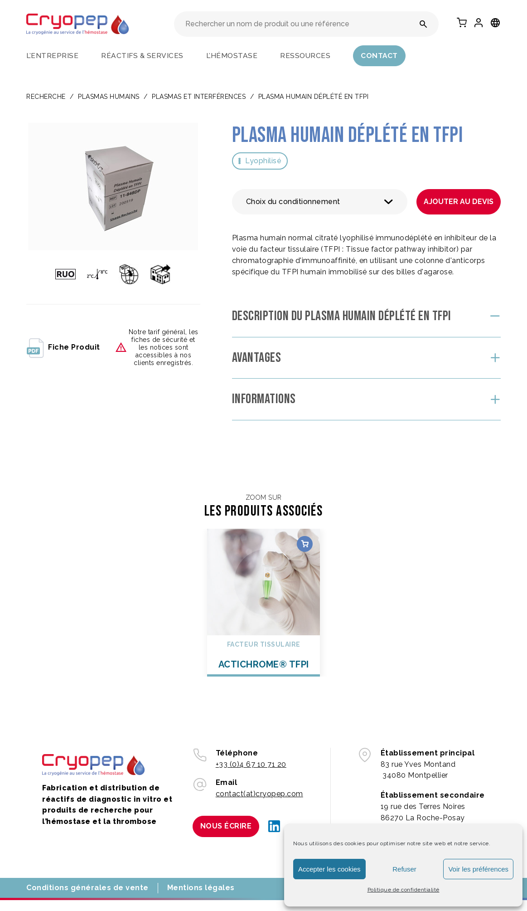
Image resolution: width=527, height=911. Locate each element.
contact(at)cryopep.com (259, 793)
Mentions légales (201, 887)
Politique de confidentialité (403, 890)
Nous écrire (226, 826)
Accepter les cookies (329, 869)
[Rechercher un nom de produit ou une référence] (423, 24)
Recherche (46, 96)
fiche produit (63, 347)
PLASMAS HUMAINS (109, 96)
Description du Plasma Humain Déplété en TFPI (341, 316)
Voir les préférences (478, 869)
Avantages (256, 358)
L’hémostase (232, 55)
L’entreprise (52, 55)
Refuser (404, 869)
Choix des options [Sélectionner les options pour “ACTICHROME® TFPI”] (305, 544)
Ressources (305, 55)
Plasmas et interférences (199, 96)
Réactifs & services (142, 55)
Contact (379, 55)
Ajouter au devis (458, 201)
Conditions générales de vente (87, 887)
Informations (264, 399)
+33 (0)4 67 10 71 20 (251, 764)
